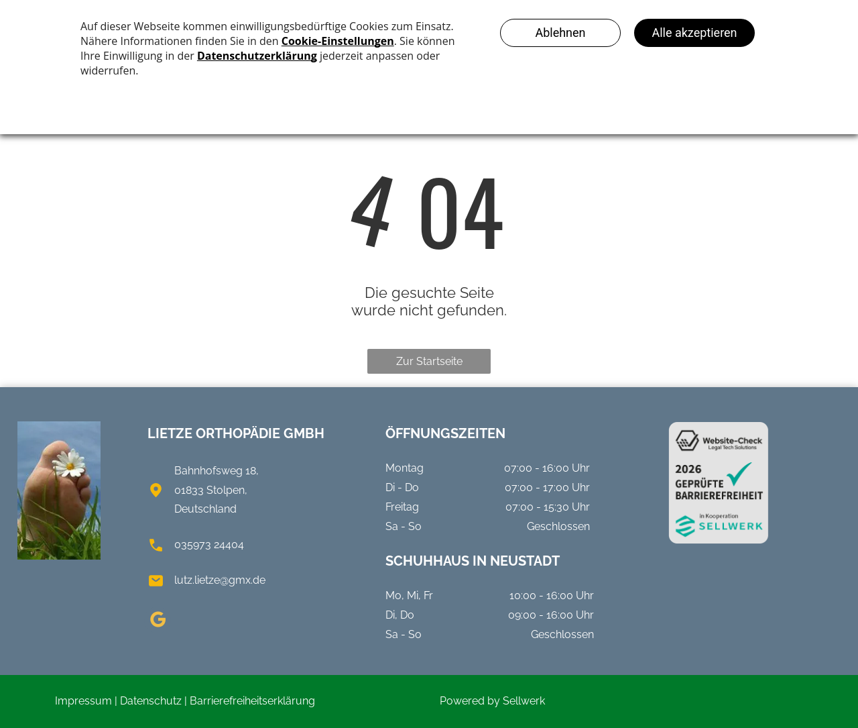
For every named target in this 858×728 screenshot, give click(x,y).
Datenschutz (151, 700)
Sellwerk (524, 700)
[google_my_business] (157, 622)
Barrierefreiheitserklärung (252, 700)
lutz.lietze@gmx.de (219, 580)
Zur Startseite (429, 361)
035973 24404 (209, 544)
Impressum (83, 700)
